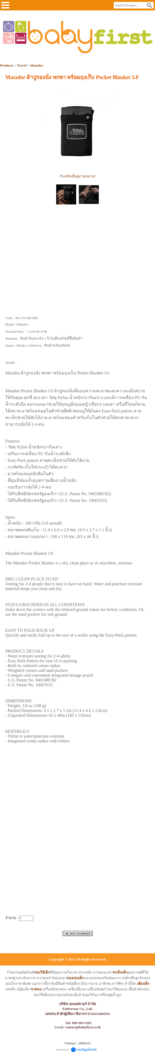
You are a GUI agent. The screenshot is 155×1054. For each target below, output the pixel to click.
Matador (36, 65)
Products (6, 65)
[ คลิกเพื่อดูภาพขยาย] (77, 176)
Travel (21, 65)
